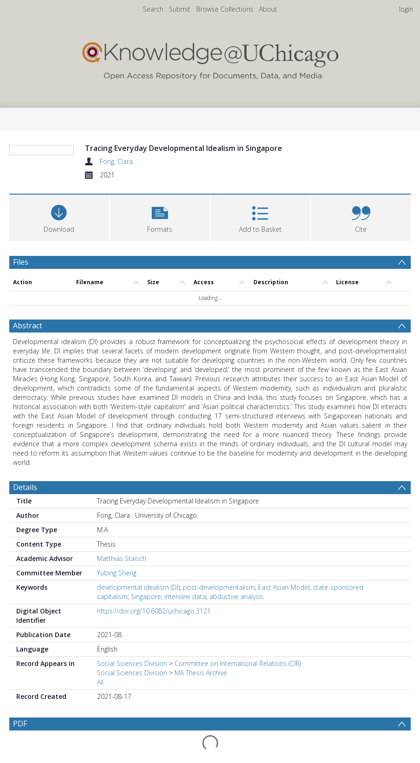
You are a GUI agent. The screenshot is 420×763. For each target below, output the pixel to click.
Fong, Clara (116, 161)
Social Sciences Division (132, 719)
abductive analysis (236, 652)
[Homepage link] (210, 59)
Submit (179, 9)
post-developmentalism (219, 643)
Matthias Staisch (121, 614)
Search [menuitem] (153, 9)
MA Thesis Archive (200, 728)
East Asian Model (284, 643)
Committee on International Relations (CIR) (237, 719)
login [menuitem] (406, 9)
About (268, 9)
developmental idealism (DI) (138, 643)
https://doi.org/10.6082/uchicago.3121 (154, 666)
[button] (160, 273)
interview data (185, 652)
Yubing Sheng (116, 628)
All (100, 737)
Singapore (146, 652)
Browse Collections (224, 9)
